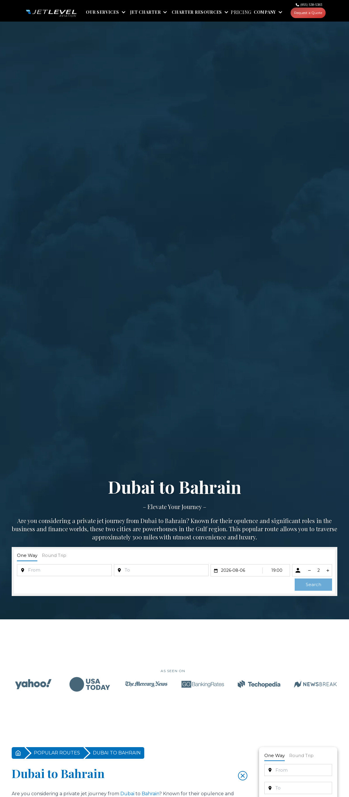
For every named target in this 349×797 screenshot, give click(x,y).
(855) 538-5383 (311, 5)
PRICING (241, 12)
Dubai (148, 521)
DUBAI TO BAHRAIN (117, 753)
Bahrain (175, 521)
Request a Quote (308, 13)
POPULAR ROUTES (57, 753)
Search (313, 584)
